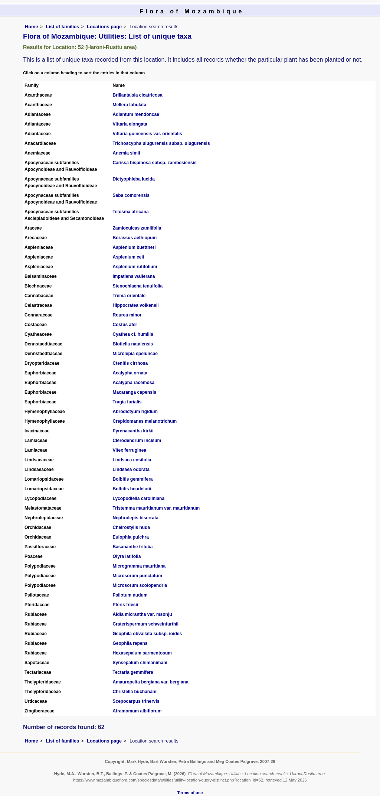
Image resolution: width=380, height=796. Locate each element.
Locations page (104, 26)
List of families (62, 26)
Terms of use (190, 792)
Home (31, 26)
